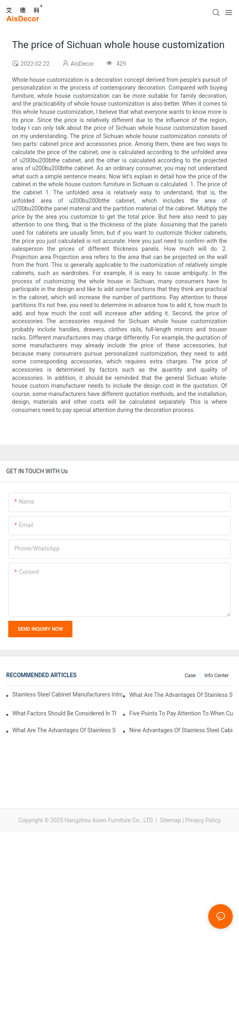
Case (190, 675)
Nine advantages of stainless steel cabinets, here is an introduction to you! (181, 730)
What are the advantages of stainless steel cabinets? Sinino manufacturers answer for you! (64, 730)
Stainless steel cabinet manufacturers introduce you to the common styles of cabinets (67, 694)
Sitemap (169, 820)
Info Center (216, 675)
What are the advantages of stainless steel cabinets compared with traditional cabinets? (181, 695)
